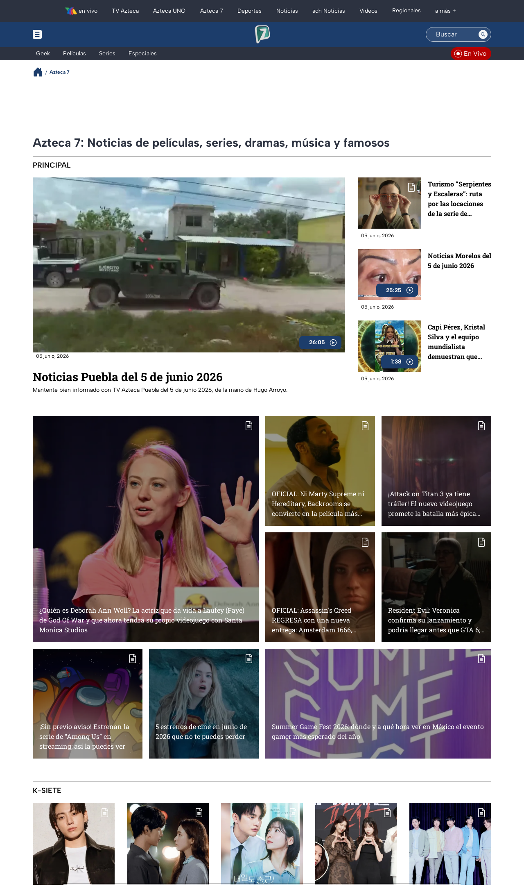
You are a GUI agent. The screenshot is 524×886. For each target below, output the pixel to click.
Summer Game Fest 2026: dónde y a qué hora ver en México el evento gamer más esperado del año (378, 731)
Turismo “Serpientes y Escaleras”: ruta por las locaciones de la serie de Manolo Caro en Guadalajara (459, 198)
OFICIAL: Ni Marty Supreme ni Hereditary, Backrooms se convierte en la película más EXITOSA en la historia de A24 (319, 503)
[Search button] (483, 34)
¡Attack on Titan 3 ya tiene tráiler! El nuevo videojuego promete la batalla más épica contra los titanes (432, 503)
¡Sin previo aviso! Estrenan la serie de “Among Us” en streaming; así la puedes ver (84, 736)
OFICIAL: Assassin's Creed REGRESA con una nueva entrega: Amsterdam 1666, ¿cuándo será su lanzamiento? (319, 620)
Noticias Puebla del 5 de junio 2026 (128, 377)
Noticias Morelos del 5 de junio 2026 (459, 260)
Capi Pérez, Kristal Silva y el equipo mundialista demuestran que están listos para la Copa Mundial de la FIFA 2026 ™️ (457, 342)
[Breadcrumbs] (41, 72)
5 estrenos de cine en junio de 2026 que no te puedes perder (201, 731)
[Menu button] (65, 34)
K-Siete (47, 790)
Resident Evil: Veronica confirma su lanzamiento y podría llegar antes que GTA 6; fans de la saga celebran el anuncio (434, 620)
